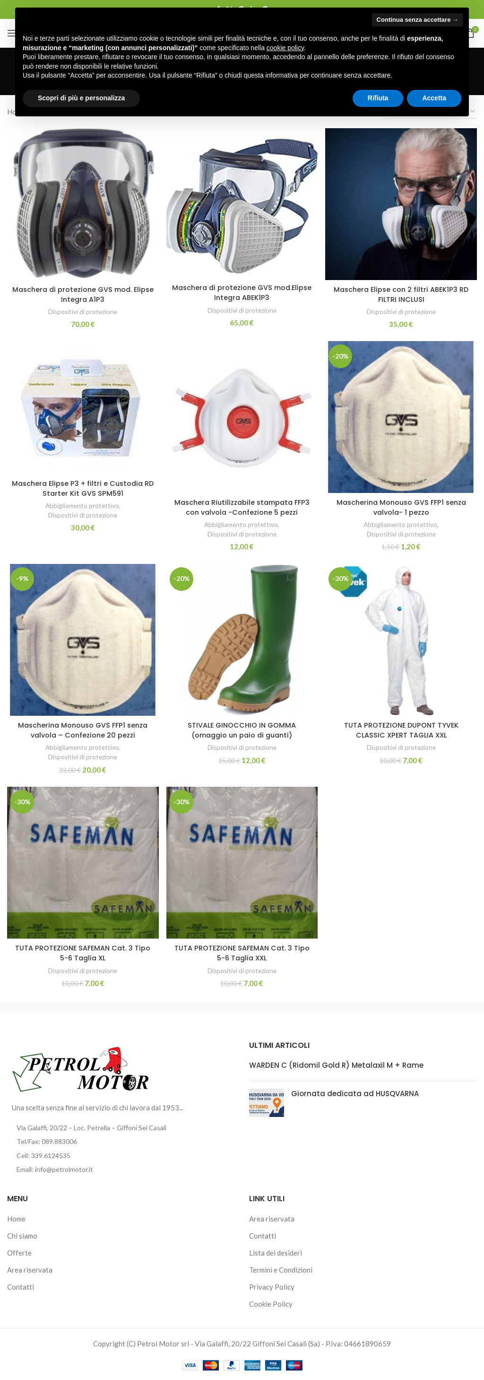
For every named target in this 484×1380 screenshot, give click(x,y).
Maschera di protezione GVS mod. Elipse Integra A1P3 (82, 293)
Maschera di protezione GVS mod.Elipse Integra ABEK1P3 (242, 291)
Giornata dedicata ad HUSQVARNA (355, 1094)
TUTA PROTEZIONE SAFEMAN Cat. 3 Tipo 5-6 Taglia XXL (242, 953)
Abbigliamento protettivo (81, 505)
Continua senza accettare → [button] (417, 19)
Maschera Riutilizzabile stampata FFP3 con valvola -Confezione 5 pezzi (242, 506)
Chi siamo (22, 1235)
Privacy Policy (271, 1287)
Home (16, 1218)
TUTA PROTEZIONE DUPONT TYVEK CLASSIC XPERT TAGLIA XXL (401, 729)
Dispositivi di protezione (82, 310)
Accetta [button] (434, 98)
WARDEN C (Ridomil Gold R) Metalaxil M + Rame (336, 1065)
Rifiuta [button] (378, 98)
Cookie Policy (271, 1304)
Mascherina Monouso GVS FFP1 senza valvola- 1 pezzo (402, 506)
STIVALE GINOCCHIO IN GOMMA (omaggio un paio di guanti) (242, 729)
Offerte (19, 1252)
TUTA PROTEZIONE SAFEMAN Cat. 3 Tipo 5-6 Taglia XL (82, 953)
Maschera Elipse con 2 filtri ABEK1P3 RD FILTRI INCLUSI (401, 293)
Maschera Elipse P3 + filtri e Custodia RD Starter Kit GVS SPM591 (82, 487)
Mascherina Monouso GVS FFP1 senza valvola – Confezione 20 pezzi (82, 729)
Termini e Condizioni (280, 1270)
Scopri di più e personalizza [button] (81, 98)
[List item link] (121, 1141)
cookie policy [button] (285, 48)
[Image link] (81, 1067)
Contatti (20, 1287)
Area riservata (29, 1270)
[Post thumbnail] (266, 1103)
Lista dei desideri (275, 1252)
